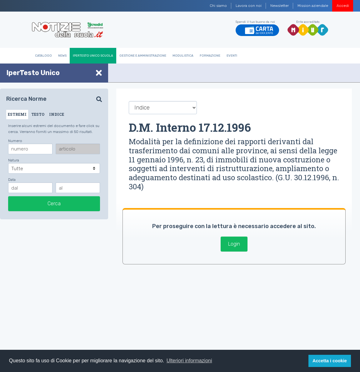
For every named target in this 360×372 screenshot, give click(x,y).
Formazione (210, 56)
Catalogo (43, 56)
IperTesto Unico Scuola (93, 56)
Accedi (343, 5)
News (62, 56)
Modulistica (182, 56)
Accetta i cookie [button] (329, 360)
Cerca (54, 203)
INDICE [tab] (56, 114)
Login (234, 244)
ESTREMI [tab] (17, 114)
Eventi (232, 56)
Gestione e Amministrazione (142, 56)
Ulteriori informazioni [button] (189, 360)
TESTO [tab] (37, 114)
